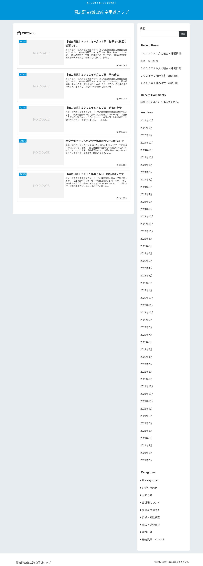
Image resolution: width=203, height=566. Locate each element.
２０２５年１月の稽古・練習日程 (159, 83)
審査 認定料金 (149, 61)
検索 (142, 28)
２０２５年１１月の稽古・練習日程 (160, 53)
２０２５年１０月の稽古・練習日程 (160, 68)
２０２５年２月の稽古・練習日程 (159, 75)
